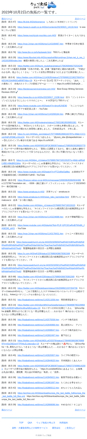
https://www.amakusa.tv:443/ (31, 192)
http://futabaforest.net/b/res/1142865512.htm (38, 388)
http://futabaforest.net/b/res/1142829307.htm (38, 355)
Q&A (30, 423)
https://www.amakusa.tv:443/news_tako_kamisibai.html (43, 197)
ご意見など (70, 428)
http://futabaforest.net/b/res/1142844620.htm (38, 360)
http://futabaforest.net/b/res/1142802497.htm (38, 335)
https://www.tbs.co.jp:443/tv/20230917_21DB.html (41, 97)
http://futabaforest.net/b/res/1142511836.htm (38, 300)
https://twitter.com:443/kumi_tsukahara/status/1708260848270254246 (50, 66)
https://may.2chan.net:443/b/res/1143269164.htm (40, 114)
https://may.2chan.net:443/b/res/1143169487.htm (40, 44)
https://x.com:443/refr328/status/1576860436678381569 (44, 253)
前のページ (7, 19)
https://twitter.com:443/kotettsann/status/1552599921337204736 (48, 288)
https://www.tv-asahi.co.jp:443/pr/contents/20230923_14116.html (48, 27)
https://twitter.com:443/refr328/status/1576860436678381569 (46, 277)
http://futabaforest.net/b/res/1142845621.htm (38, 377)
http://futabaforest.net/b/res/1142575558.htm (38, 320)
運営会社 (56, 428)
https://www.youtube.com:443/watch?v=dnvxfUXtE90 (42, 106)
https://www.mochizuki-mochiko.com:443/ (37, 35)
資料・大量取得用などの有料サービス (30, 428)
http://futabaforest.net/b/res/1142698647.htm (38, 330)
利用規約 (63, 423)
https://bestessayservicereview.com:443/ (36, 89)
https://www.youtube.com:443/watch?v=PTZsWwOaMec (44, 172)
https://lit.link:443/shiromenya (31, 22)
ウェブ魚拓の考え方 (45, 423)
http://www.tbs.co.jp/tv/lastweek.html (34, 52)
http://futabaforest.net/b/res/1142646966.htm (38, 325)
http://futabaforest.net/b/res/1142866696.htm (38, 404)
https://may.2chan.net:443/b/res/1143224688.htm (40, 217)
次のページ (80, 19)
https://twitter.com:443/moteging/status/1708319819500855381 (47, 122)
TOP (21, 423)
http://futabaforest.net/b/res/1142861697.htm (38, 382)
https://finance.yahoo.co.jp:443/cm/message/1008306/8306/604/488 (49, 180)
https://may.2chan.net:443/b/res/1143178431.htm (40, 234)
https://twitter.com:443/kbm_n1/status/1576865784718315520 (46, 205)
